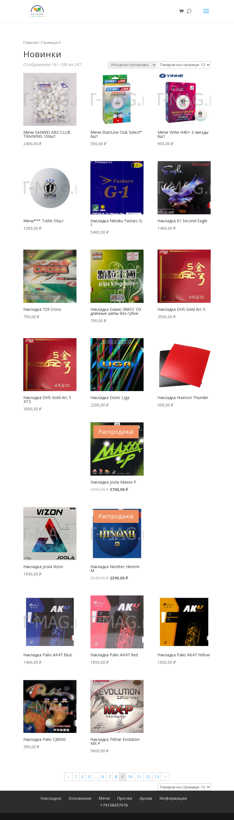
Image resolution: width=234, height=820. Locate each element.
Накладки (51, 798)
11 (139, 776)
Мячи (104, 798)
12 (148, 776)
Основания (80, 798)
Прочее (124, 798)
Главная (30, 42)
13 (156, 776)
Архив (146, 798)
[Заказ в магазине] (132, 65)
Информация (173, 798)
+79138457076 (114, 805)
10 (130, 776)
